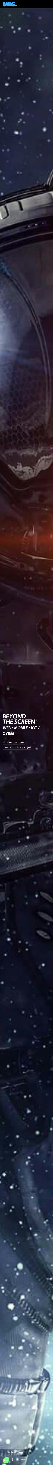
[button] (6, 1460)
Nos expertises (14, 742)
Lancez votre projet (17, 747)
